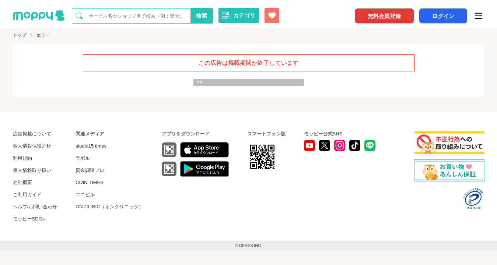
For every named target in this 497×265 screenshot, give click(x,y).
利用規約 (22, 158)
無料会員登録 (384, 16)
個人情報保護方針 (32, 146)
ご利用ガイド (27, 194)
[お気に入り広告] (272, 15)
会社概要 (22, 182)
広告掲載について (32, 134)
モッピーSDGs (29, 219)
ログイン (443, 16)
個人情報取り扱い (32, 170)
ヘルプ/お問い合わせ (35, 206)
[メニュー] (478, 16)
